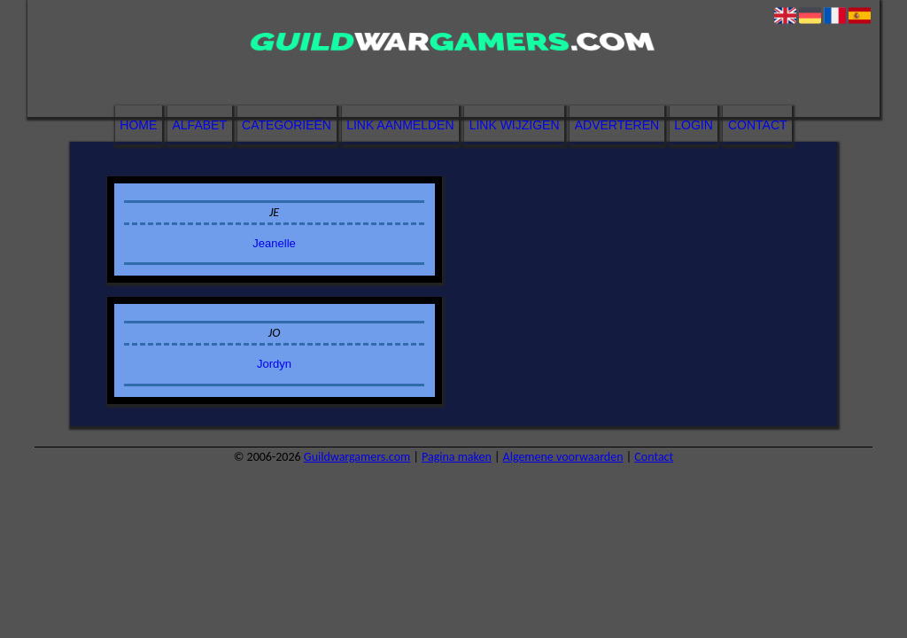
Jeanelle (273, 243)
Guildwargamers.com (357, 456)
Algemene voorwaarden (563, 456)
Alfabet (200, 125)
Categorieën (286, 125)
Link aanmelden (400, 125)
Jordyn (274, 363)
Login (693, 125)
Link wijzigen (514, 125)
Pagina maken (457, 456)
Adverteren (617, 125)
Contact (757, 125)
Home (138, 125)
